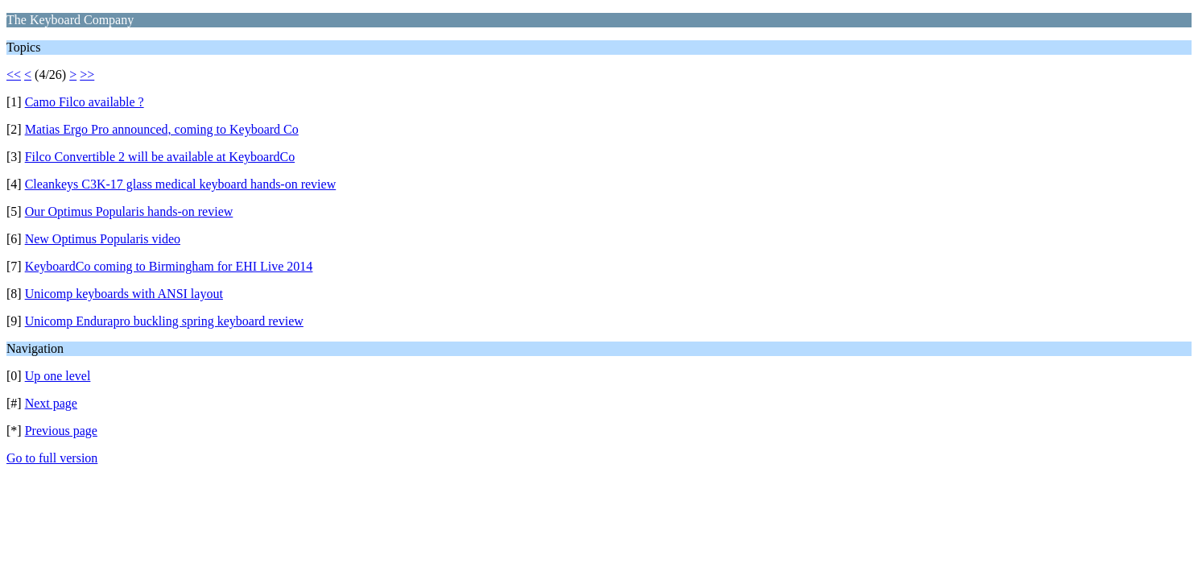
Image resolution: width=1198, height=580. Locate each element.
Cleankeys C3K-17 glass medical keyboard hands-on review (181, 184)
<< (13, 74)
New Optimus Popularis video (102, 239)
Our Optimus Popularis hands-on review (129, 211)
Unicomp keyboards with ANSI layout (124, 293)
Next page (51, 403)
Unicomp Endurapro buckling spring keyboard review (164, 321)
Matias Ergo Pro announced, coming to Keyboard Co (162, 129)
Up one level (58, 376)
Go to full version (51, 458)
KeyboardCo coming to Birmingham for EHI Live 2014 (169, 266)
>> (87, 74)
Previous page (61, 430)
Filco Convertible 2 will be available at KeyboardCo (160, 157)
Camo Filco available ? (84, 102)
